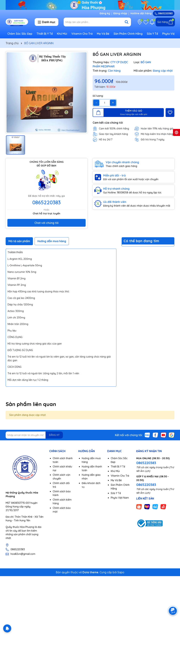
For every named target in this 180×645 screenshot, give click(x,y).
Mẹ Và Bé (103, 33)
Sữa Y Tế (152, 33)
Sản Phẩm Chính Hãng (128, 33)
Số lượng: (98, 95)
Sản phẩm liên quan (31, 404)
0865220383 (164, 13)
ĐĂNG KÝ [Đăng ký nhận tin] (54, 434)
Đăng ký (105, 13)
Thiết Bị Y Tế (45, 33)
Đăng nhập (120, 13)
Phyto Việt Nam (120, 497)
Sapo (120, 572)
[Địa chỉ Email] (34, 435)
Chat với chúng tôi (46, 223)
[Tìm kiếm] (126, 22)
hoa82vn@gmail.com (23, 554)
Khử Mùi (62, 33)
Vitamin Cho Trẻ (82, 33)
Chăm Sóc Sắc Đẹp (19, 33)
